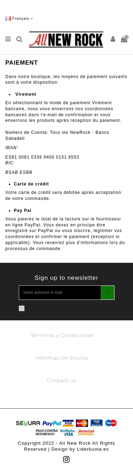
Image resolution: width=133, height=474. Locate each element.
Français (19, 18)
